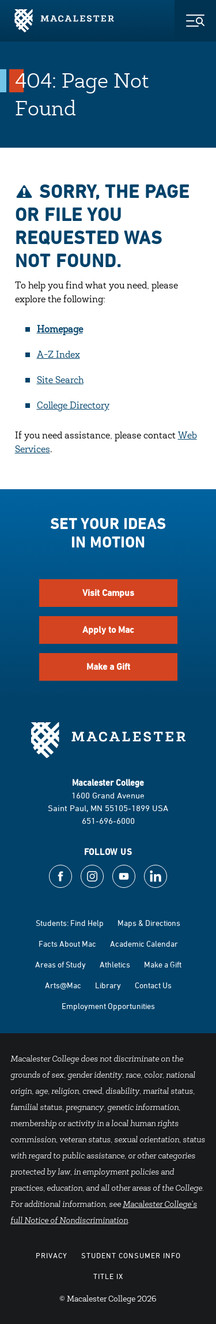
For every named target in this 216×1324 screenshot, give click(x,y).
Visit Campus (108, 592)
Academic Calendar (144, 943)
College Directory (73, 406)
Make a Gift (108, 666)
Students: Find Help (70, 923)
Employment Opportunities (108, 1006)
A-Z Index (58, 355)
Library (108, 985)
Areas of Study (60, 964)
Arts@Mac (63, 985)
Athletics (115, 964)
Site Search (60, 380)
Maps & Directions (149, 923)
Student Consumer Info (131, 1255)
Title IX (108, 1276)
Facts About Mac (67, 943)
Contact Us (153, 985)
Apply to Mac (108, 629)
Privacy (51, 1255)
